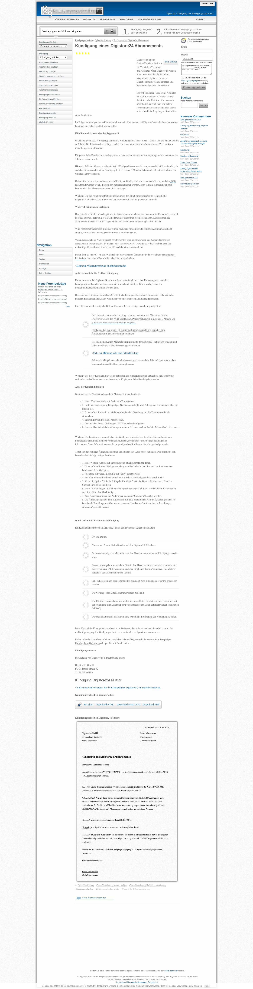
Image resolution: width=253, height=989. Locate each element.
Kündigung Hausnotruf (189, 156)
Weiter (68, 306)
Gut (85, 53)
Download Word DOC (128, 704)
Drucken (88, 704)
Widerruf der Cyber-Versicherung (136, 889)
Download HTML (105, 704)
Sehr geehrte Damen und (190, 120)
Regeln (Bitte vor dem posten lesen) (52, 296)
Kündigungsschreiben (84, 40)
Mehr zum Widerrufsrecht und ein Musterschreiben (101, 266)
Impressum (121, 982)
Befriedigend (82, 53)
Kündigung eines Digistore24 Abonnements (131, 40)
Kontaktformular (171, 971)
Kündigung (184, 150)
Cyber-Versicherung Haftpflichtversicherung (147, 885)
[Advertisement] (54, 183)
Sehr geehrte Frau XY (189, 177)
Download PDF (151, 704)
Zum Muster (171, 62)
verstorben (184, 135)
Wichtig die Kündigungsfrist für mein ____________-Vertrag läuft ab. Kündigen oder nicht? (196, 69)
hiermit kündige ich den (189, 184)
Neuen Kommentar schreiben (94, 898)
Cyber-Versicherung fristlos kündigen (111, 885)
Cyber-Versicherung (103, 40)
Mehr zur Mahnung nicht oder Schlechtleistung (115, 353)
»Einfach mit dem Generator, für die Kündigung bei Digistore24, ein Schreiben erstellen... (118, 687)
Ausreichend (79, 53)
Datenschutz (153, 982)
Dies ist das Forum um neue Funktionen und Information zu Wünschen (50, 289)
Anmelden (207, 3)
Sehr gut (88, 53)
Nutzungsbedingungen (190, 81)
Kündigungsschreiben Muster (107, 889)
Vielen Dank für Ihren (188, 162)
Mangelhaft (76, 53)
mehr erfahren (195, 986)
